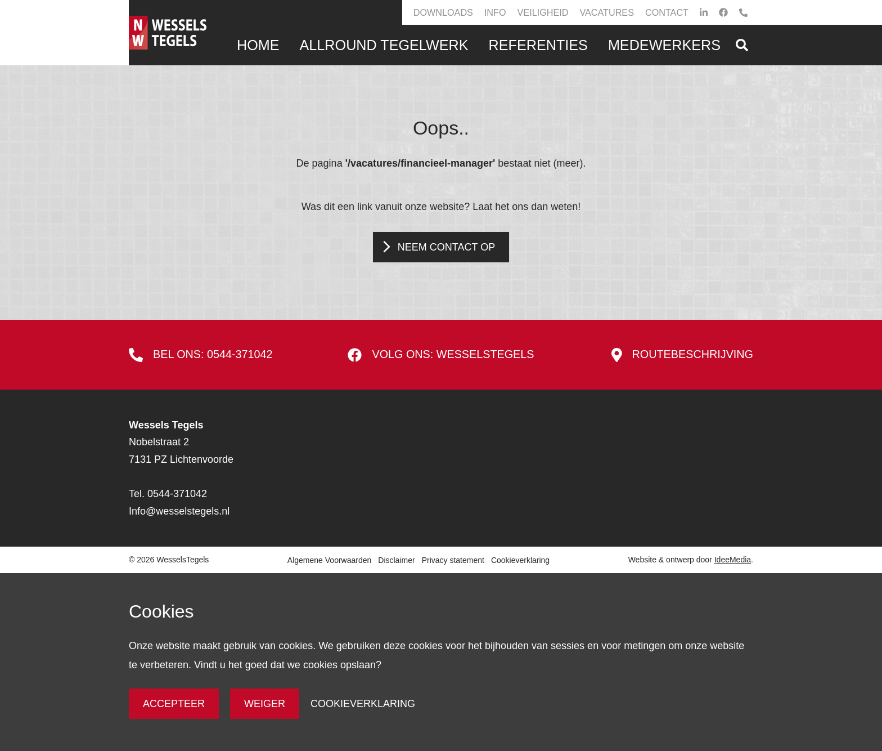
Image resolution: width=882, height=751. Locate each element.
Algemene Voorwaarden (329, 560)
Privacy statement (453, 560)
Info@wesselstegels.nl (179, 511)
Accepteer (174, 703)
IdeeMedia (732, 559)
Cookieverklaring (520, 560)
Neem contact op (446, 247)
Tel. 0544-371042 (168, 493)
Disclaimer (396, 560)
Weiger (264, 703)
